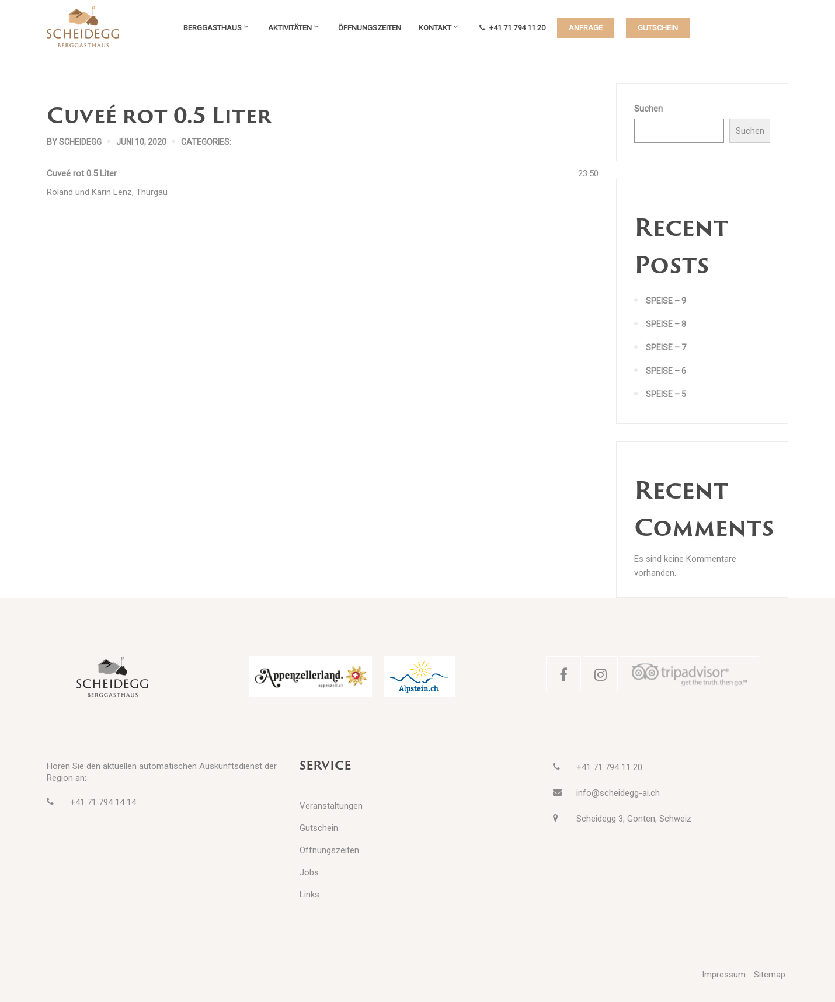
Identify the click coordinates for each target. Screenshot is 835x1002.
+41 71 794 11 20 (512, 27)
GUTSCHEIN (658, 27)
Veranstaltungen (331, 806)
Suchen (648, 108)
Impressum (724, 974)
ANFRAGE (586, 27)
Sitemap (769, 974)
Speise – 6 (666, 370)
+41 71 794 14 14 (103, 802)
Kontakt (435, 27)
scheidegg (80, 142)
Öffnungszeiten (369, 27)
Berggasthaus (212, 27)
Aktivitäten (290, 27)
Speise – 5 (666, 394)
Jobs (309, 872)
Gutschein (319, 828)
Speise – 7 (666, 347)
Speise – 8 (666, 324)
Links (309, 894)
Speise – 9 (666, 300)
